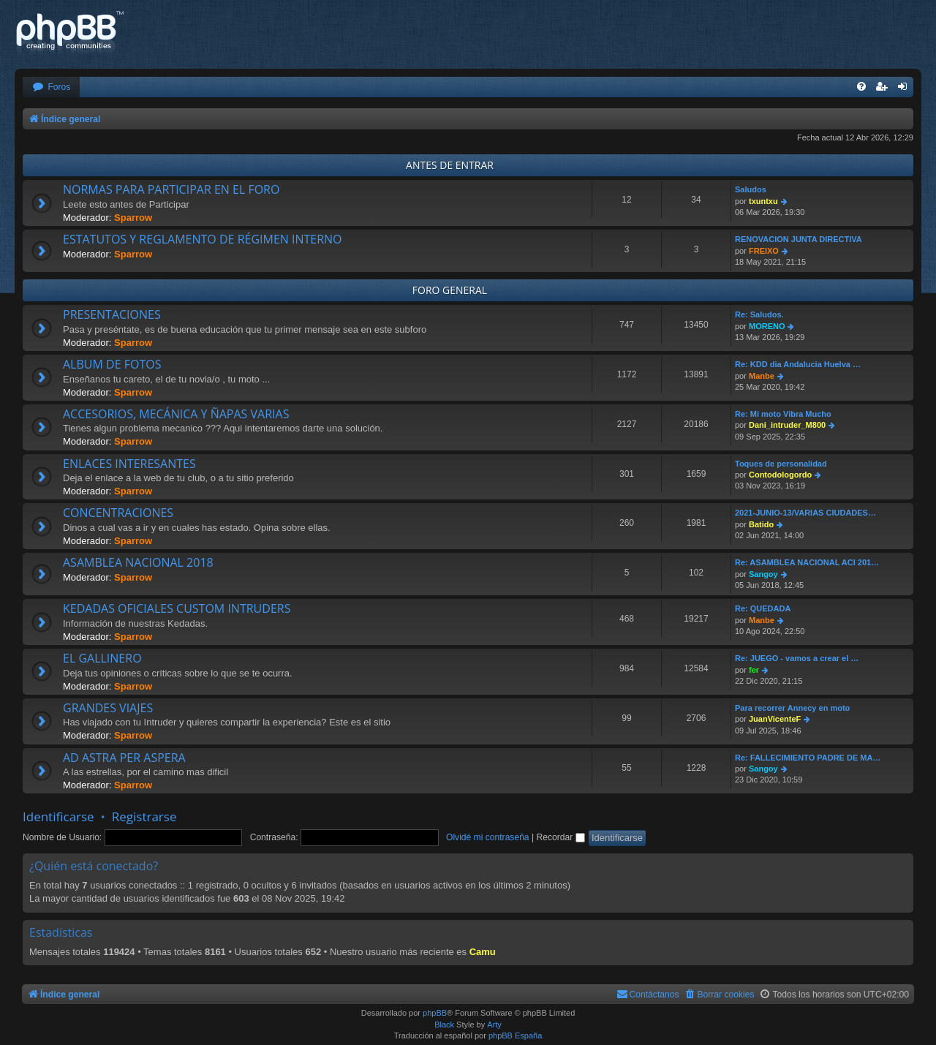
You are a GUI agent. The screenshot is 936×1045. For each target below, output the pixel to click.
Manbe (761, 375)
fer (754, 669)
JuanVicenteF (775, 718)
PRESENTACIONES (112, 314)
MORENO (767, 326)
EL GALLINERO (102, 658)
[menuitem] (51, 87)
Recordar (561, 837)
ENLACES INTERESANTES (129, 464)
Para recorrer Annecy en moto (792, 707)
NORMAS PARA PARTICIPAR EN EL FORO (171, 189)
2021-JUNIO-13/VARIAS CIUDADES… (805, 512)
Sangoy (763, 574)
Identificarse (58, 816)
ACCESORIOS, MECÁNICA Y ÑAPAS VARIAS (176, 414)
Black (444, 1024)
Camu (482, 951)
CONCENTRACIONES (118, 513)
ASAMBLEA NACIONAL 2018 (138, 562)
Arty (494, 1024)
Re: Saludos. (759, 314)
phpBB (435, 1012)
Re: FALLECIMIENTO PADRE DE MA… (807, 757)
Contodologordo (780, 474)
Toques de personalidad (781, 463)
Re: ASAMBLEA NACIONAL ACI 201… (807, 562)
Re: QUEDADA (762, 608)
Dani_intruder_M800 (787, 424)
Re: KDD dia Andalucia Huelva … (798, 364)
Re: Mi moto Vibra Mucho (783, 414)
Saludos (750, 189)
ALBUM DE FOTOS (112, 364)
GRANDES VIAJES (108, 708)
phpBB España (515, 1035)
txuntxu (763, 201)
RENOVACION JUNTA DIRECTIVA (798, 239)
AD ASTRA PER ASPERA (124, 758)
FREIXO (764, 250)
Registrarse (144, 816)
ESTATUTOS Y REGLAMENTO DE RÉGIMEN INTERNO (202, 239)
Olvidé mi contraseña (487, 837)
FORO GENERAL (449, 290)
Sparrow (133, 217)
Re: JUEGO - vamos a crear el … (796, 658)
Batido (761, 524)
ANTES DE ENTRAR (450, 165)
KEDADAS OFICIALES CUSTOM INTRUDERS (176, 608)
